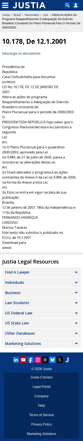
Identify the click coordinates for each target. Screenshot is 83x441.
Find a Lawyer (17, 272)
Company (41, 396)
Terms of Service (41, 415)
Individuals (14, 282)
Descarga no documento (21, 53)
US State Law (17, 322)
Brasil (17, 15)
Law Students (17, 302)
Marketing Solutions (23, 343)
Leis (45, 15)
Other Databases (20, 333)
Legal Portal (41, 386)
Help (41, 405)
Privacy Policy (41, 424)
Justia (6, 15)
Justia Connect (42, 377)
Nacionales (32, 15)
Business (13, 292)
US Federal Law (18, 312)
